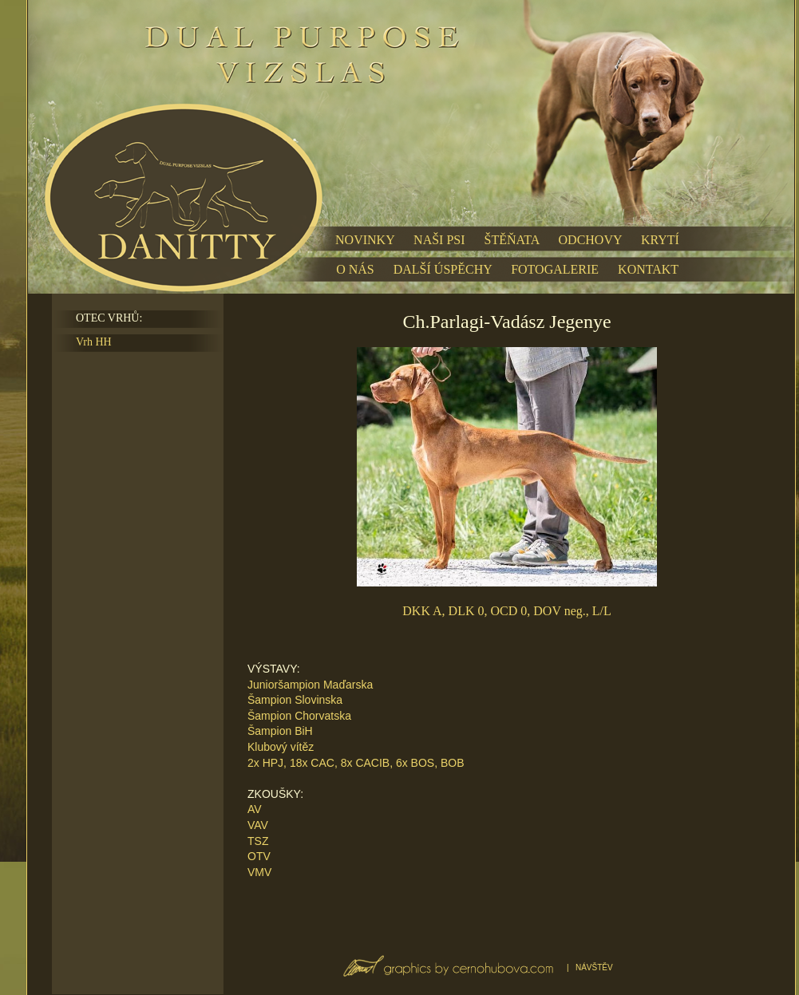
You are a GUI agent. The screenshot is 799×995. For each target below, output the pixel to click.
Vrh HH (94, 342)
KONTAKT (648, 269)
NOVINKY (364, 240)
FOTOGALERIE (555, 269)
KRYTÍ (660, 240)
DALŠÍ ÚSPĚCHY (443, 269)
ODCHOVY (590, 240)
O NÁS (355, 269)
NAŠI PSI (439, 240)
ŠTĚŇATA (512, 240)
